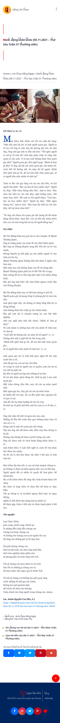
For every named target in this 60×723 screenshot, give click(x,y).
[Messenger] (19, 653)
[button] (56, 678)
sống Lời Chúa (20, 9)
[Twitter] (30, 653)
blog (47, 693)
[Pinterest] (40, 653)
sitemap (49, 698)
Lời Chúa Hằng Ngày (26, 616)
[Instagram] (22, 711)
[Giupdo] (45, 711)
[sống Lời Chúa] (7, 9)
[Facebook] (8, 653)
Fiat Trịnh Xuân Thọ (23, 619)
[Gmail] (51, 653)
